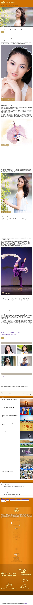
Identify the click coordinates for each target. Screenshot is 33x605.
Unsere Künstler (3, 342)
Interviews (8, 342)
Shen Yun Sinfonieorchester (16, 541)
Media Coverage (20, 342)
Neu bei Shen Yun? (16, 540)
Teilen (2, 32)
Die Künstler (16, 546)
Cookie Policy (25, 603)
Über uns (16, 538)
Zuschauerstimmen (16, 553)
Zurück (2, 5)
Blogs (16, 559)
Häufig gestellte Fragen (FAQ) (16, 547)
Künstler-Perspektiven (14, 342)
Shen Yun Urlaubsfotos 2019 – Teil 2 (6, 403)
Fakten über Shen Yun (16, 543)
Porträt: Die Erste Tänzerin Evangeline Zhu (13, 5)
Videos (16, 549)
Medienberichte (16, 554)
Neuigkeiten (6, 5)
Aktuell (16, 550)
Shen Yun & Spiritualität (16, 545)
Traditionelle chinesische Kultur (5, 343)
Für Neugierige (16, 562)
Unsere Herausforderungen (16, 544)
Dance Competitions (13, 343)
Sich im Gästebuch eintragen (16, 534)
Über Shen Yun (16, 551)
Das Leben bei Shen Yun (16, 542)
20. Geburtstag (16, 539)
